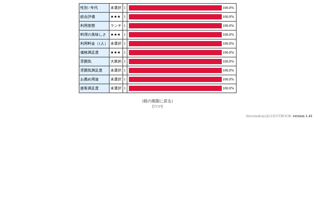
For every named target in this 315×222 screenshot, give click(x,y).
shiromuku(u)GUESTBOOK (269, 115)
